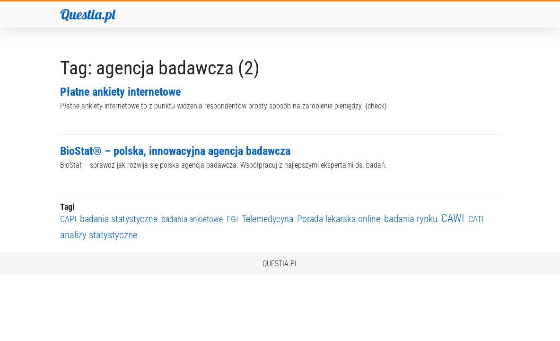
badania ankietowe (192, 219)
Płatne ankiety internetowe (120, 92)
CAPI (68, 219)
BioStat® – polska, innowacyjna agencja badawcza (175, 151)
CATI (475, 219)
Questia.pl (87, 14)
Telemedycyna (267, 219)
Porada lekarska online (338, 219)
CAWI (452, 218)
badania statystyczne (119, 219)
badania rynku (411, 218)
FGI (232, 219)
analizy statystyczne (99, 235)
